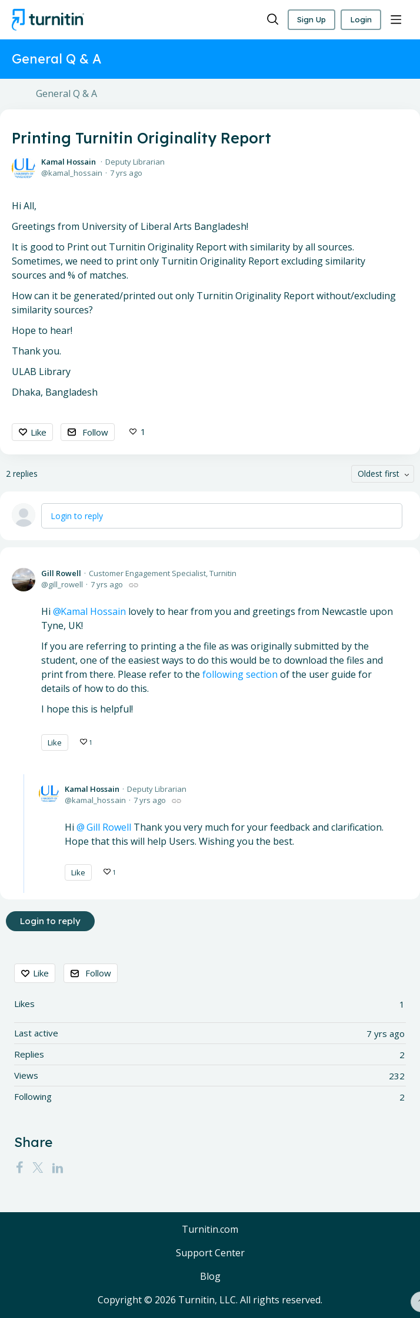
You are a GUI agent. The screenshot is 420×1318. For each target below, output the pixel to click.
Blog (210, 1277)
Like (38, 432)
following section (240, 674)
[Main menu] (395, 20)
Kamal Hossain (68, 161)
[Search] (267, 20)
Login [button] (359, 19)
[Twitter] (38, 1167)
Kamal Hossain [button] (93, 611)
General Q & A (66, 94)
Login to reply (77, 515)
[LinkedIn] (58, 1167)
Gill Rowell (61, 573)
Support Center (210, 1253)
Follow (95, 432)
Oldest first (378, 474)
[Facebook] (19, 1167)
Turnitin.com (210, 1230)
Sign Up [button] (307, 19)
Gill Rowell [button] (107, 827)
